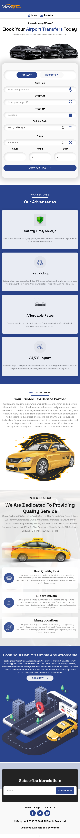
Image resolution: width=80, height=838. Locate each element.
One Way (27, 74)
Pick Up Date (40, 121)
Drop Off (40, 95)
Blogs (37, 807)
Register (48, 15)
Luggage (40, 108)
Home (28, 807)
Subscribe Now (65, 790)
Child (40, 148)
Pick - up (40, 83)
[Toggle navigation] (75, 6)
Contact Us (49, 807)
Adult (15, 148)
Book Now (40, 665)
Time (40, 136)
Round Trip (51, 74)
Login (34, 15)
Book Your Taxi (40, 167)
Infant (65, 148)
